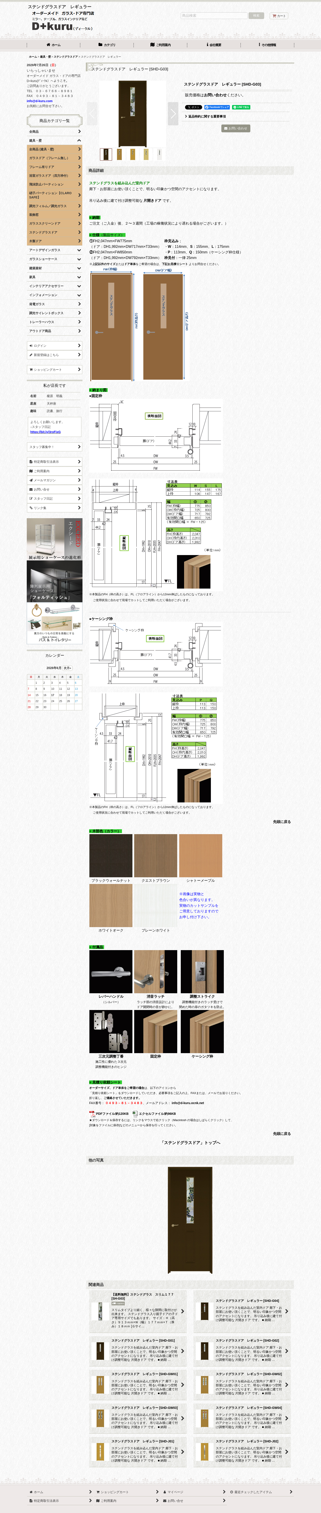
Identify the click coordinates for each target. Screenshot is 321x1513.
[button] (267, 45)
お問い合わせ (215, 95)
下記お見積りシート (175, 264)
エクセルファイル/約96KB (154, 1113)
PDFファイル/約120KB (109, 1113)
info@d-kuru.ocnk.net (188, 1103)
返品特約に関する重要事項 (205, 116)
